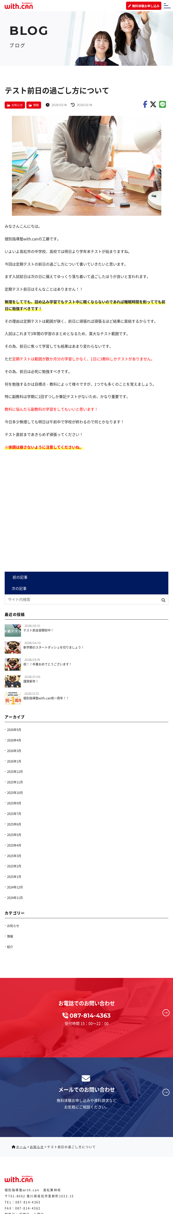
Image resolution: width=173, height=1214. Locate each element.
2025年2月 (14, 866)
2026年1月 (14, 761)
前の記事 (20, 577)
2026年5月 (14, 729)
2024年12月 (15, 887)
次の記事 (20, 588)
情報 (38, 104)
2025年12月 (15, 771)
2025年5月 (14, 834)
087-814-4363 (28, 1202)
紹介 (10, 946)
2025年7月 (14, 813)
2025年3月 (14, 855)
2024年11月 (15, 898)
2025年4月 (14, 845)
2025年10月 (15, 792)
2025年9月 (14, 803)
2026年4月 (14, 740)
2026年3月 (14, 750)
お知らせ (18, 104)
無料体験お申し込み (143, 6)
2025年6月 (14, 824)
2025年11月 (15, 782)
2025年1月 (14, 876)
